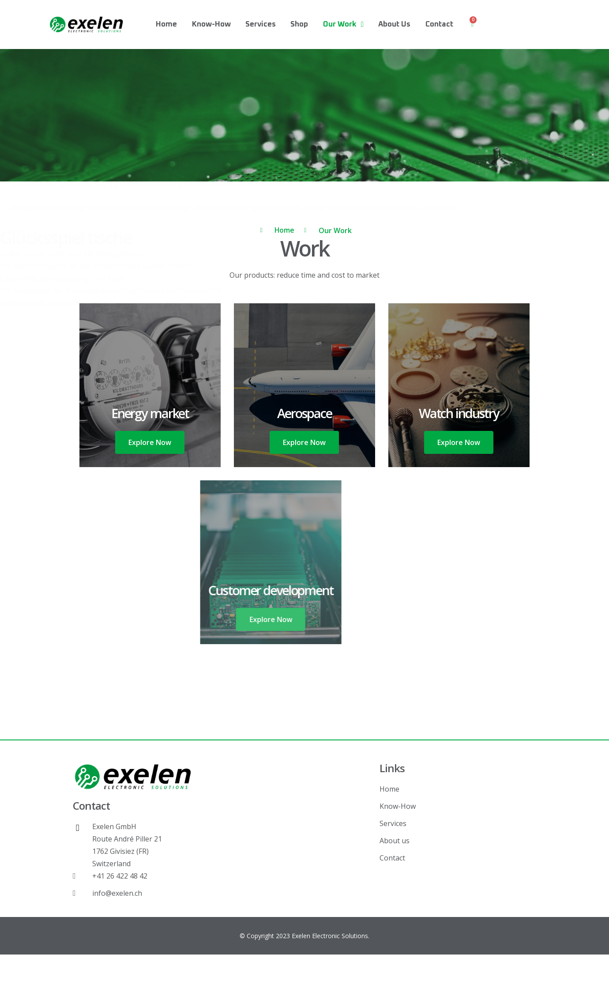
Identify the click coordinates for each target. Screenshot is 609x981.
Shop (299, 24)
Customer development (195, 589)
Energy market (150, 412)
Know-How (211, 24)
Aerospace (305, 412)
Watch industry (458, 412)
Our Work (343, 24)
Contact (439, 24)
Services (260, 24)
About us (394, 24)
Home (166, 24)
